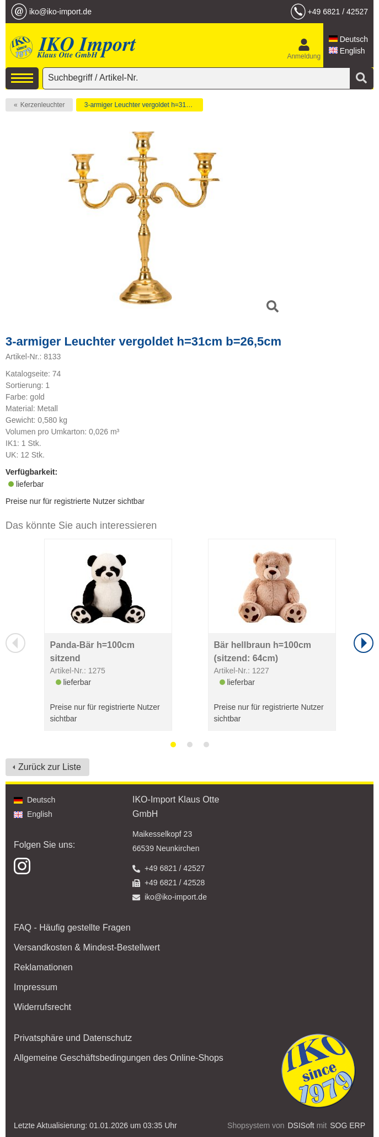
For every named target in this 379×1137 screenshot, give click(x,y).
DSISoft (301, 1125)
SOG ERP (347, 1125)
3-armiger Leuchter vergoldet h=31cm (139, 105)
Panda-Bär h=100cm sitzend (92, 651)
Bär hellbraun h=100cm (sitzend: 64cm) (263, 651)
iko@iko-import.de (60, 11)
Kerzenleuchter (42, 105)
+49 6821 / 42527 (338, 11)
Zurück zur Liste (49, 767)
